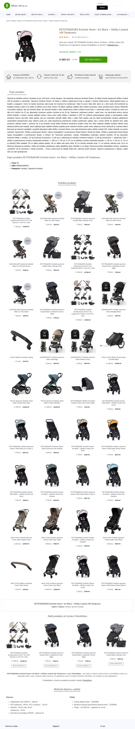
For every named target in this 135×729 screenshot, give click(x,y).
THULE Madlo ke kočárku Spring (21, 357)
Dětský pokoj (36, 14)
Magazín (56, 726)
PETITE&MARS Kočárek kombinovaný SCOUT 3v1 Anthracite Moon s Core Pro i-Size (83, 266)
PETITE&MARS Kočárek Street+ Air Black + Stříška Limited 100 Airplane (113, 494)
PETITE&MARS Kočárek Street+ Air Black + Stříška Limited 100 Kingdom (82, 540)
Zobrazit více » (113, 45)
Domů (8, 14)
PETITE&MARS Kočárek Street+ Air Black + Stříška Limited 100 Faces (82, 585)
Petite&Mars (92, 45)
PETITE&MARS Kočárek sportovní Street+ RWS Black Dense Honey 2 (113, 448)
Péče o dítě (84, 14)
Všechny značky (11, 726)
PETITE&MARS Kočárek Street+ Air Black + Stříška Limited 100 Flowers (52, 494)
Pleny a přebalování (103, 14)
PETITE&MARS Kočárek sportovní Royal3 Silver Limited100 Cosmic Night (113, 266)
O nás (102, 726)
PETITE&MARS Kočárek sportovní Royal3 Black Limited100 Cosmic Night (52, 312)
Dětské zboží (20, 14)
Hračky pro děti (67, 14)
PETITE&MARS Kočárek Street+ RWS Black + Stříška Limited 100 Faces (113, 403)
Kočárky (51, 14)
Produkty (13, 21)
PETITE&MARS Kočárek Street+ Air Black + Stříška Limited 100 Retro (82, 448)
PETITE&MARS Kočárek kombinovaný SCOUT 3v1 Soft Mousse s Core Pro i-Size (21, 220)
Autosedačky (122, 14)
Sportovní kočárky (77, 607)
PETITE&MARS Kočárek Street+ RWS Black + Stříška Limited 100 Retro (21, 494)
